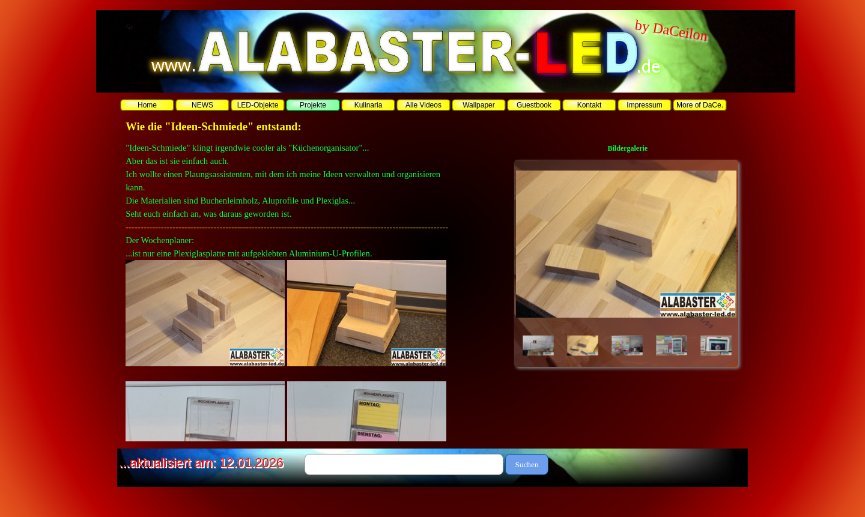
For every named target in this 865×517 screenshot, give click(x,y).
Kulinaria (368, 105)
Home (147, 105)
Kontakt (589, 105)
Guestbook (534, 105)
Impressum (644, 105)
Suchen (526, 464)
